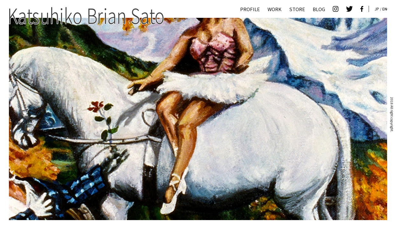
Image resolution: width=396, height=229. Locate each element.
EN (384, 8)
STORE (297, 9)
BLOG (319, 9)
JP (377, 8)
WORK (274, 9)
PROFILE (250, 9)
